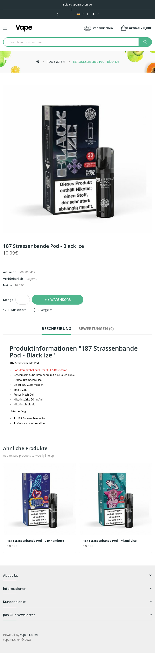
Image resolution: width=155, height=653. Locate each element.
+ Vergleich (45, 310)
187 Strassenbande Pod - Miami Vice (110, 541)
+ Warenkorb (59, 299)
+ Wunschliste (17, 310)
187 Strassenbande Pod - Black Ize (96, 62)
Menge (8, 300)
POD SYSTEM (56, 62)
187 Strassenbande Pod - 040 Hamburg (35, 541)
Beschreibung (56, 328)
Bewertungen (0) (96, 328)
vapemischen (29, 635)
